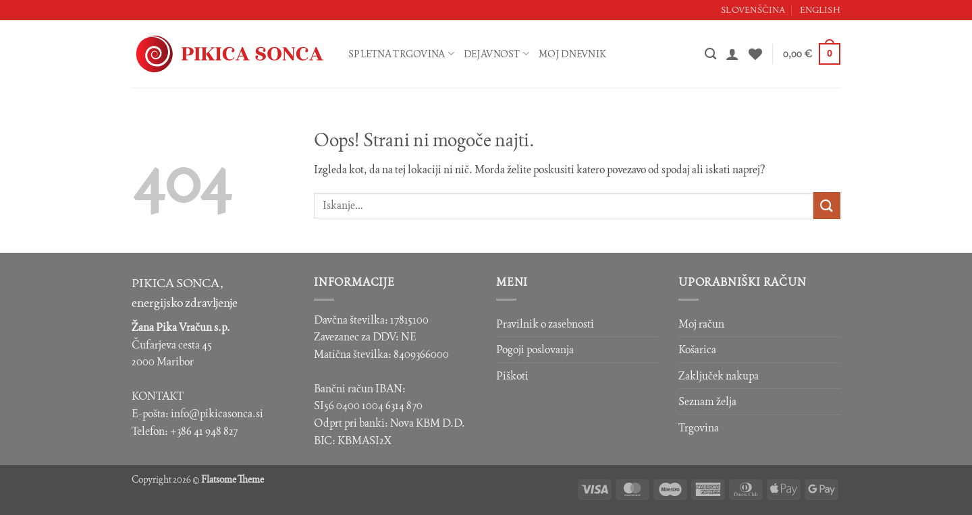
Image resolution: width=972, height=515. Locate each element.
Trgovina (698, 428)
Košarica (697, 349)
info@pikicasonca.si (217, 413)
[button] (732, 54)
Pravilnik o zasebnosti (545, 324)
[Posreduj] (826, 205)
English (820, 10)
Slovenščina (753, 10)
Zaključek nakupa (718, 376)
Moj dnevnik (572, 54)
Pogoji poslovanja (535, 349)
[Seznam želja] (755, 54)
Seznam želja (707, 401)
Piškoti (512, 376)
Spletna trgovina (401, 53)
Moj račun (701, 324)
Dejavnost (496, 53)
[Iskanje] (710, 54)
